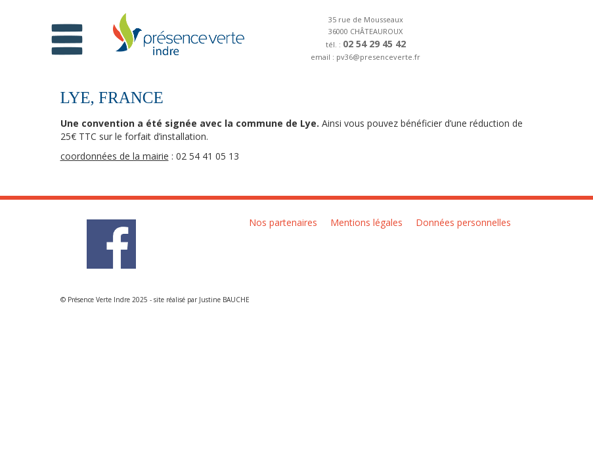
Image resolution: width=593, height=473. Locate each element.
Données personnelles (463, 222)
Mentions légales (366, 222)
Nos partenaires (283, 222)
